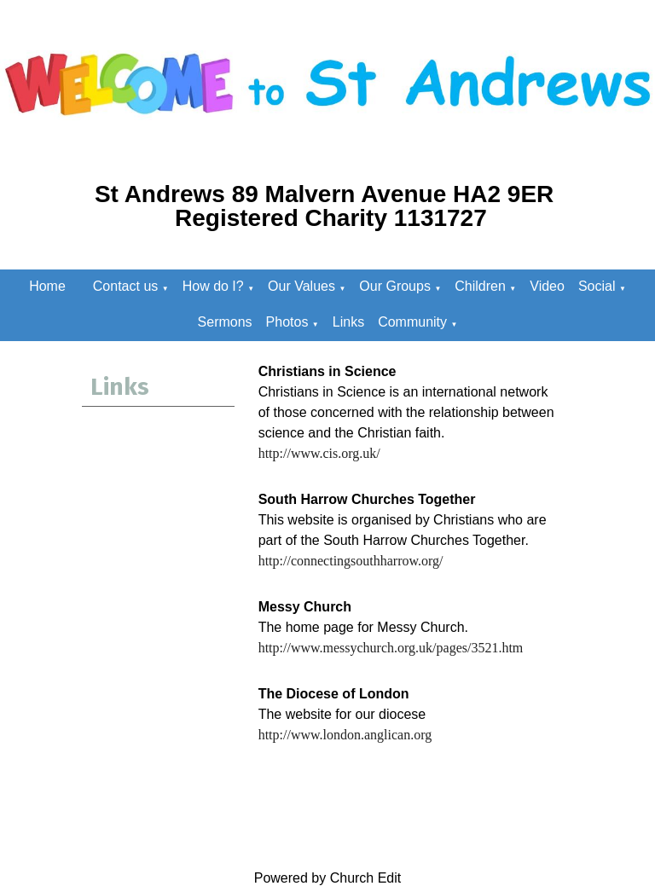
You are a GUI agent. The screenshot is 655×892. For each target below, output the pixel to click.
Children (480, 286)
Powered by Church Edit (328, 878)
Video (547, 286)
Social (597, 286)
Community (412, 322)
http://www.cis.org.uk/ (319, 453)
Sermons (225, 322)
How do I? (213, 286)
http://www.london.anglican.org (345, 734)
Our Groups (395, 286)
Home (47, 286)
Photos (287, 322)
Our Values (301, 286)
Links (348, 322)
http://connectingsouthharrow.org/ (350, 560)
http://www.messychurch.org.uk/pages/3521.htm (391, 647)
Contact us (125, 286)
